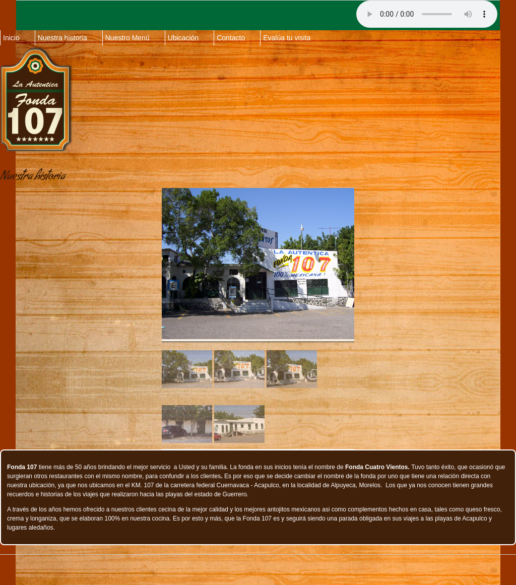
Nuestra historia (62, 38)
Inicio (11, 38)
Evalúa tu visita (286, 38)
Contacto (231, 38)
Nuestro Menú (127, 38)
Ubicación (183, 38)
